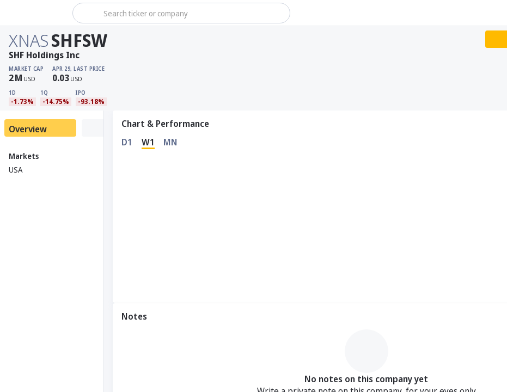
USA (15, 169)
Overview (28, 129)
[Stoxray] (35, 13)
